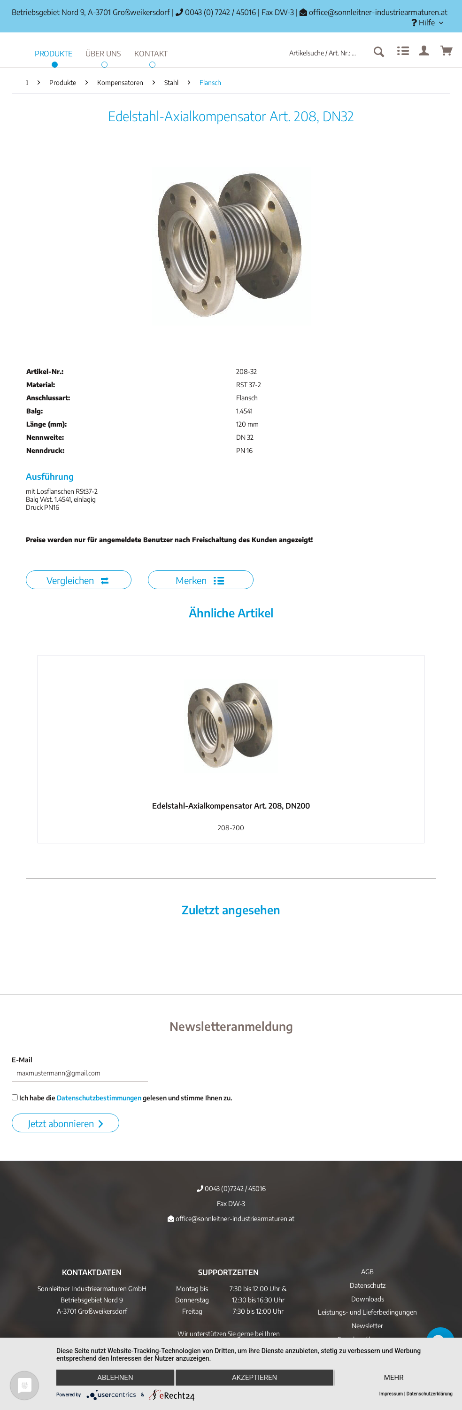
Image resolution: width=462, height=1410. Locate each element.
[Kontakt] (151, 52)
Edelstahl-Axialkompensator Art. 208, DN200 (231, 805)
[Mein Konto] (424, 51)
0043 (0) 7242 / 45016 (216, 12)
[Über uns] (103, 52)
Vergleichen (77, 580)
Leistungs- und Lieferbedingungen (367, 1312)
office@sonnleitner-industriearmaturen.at (378, 12)
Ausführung (50, 476)
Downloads (367, 1299)
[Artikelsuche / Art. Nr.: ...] (337, 51)
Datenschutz (367, 1285)
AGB (367, 1272)
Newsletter (367, 1326)
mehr (394, 1377)
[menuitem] (427, 23)
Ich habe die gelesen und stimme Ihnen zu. (122, 1098)
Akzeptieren (254, 1377)
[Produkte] (53, 52)
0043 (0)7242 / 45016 (231, 1188)
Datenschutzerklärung (430, 1393)
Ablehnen (115, 1377)
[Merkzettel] (402, 51)
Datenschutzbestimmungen (99, 1098)
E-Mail (22, 1060)
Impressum (391, 1393)
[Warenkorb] (447, 51)
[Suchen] (379, 51)
